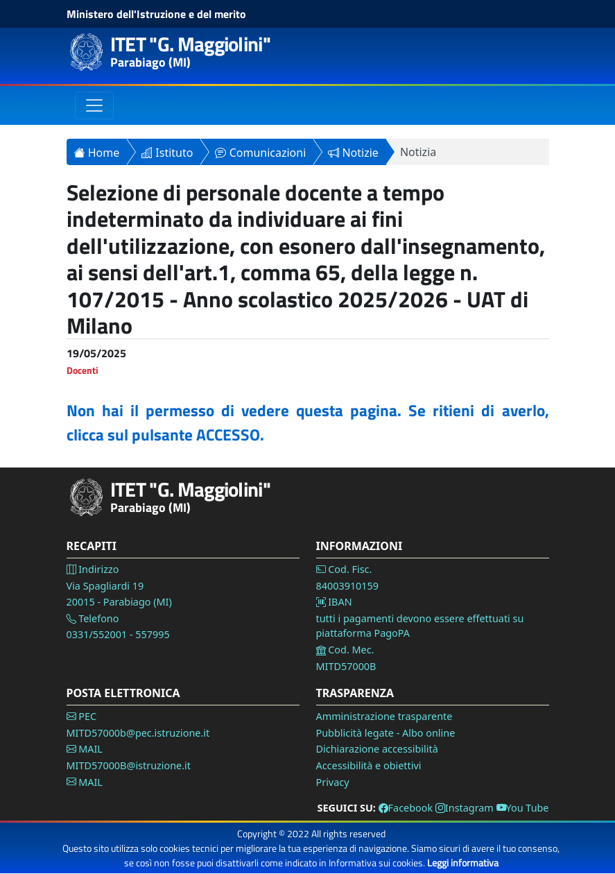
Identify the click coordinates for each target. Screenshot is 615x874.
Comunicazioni (260, 152)
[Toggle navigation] (94, 105)
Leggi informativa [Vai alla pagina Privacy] (463, 862)
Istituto (167, 152)
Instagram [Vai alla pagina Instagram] (464, 807)
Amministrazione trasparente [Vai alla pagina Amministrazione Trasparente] (384, 716)
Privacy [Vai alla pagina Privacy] (332, 782)
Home (97, 152)
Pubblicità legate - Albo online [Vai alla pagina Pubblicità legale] (386, 732)
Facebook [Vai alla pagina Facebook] (406, 807)
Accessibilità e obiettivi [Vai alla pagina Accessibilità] (369, 765)
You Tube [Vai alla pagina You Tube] (522, 807)
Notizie (353, 152)
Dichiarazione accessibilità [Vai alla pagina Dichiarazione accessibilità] (377, 748)
